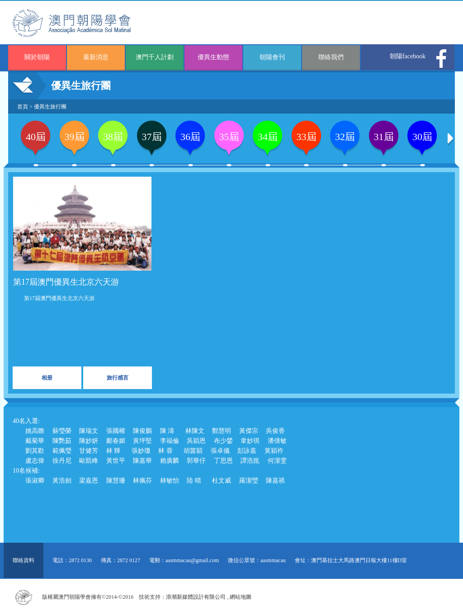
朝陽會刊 (272, 57)
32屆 (345, 136)
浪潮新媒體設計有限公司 (196, 597)
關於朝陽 (37, 57)
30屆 (422, 136)
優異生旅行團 (50, 106)
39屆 (75, 136)
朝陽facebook (407, 56)
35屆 (229, 136)
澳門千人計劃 (155, 57)
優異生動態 (213, 57)
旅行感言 (117, 378)
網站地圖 (240, 597)
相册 (47, 378)
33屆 (307, 136)
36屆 (190, 136)
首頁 (22, 106)
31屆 (384, 136)
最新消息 (96, 57)
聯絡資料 (23, 560)
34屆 (268, 136)
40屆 (36, 136)
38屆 (113, 136)
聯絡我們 (331, 57)
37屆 (152, 136)
